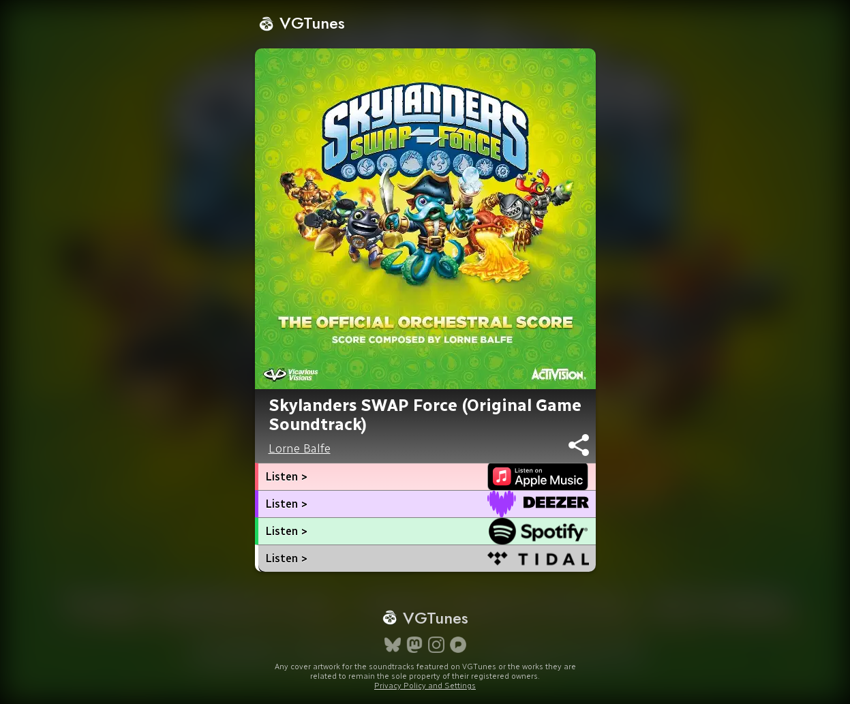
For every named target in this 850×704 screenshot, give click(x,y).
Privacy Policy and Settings (425, 685)
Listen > (286, 476)
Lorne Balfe (300, 448)
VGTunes (301, 23)
